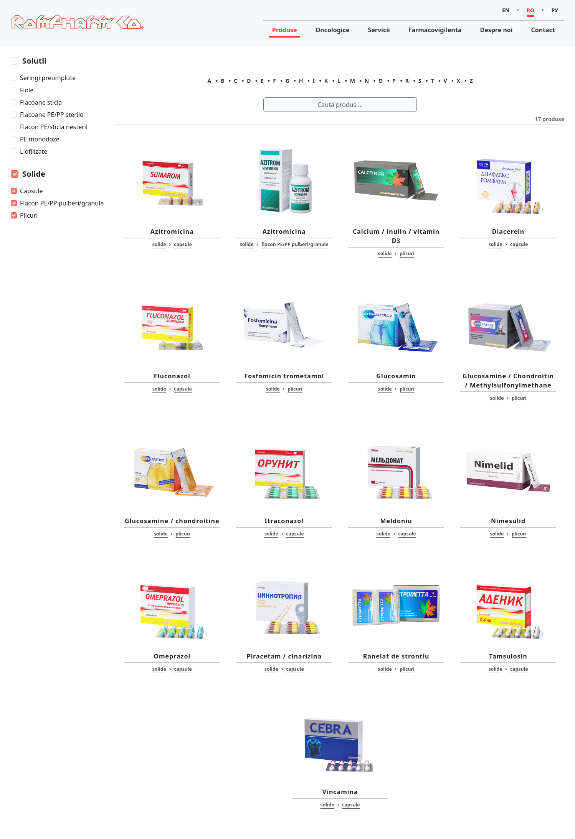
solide (159, 244)
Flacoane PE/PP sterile (51, 114)
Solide (33, 174)
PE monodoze (39, 139)
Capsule (31, 191)
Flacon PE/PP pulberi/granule (62, 203)
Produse (284, 30)
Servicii (379, 30)
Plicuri (29, 215)
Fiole (26, 90)
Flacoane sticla (41, 102)
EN (505, 10)
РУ (555, 10)
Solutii (34, 61)
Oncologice (333, 30)
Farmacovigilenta (435, 30)
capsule (183, 244)
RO (530, 10)
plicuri (407, 253)
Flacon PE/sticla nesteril (54, 127)
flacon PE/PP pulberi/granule (295, 244)
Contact (543, 30)
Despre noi (496, 30)
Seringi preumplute (48, 78)
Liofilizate (33, 151)
